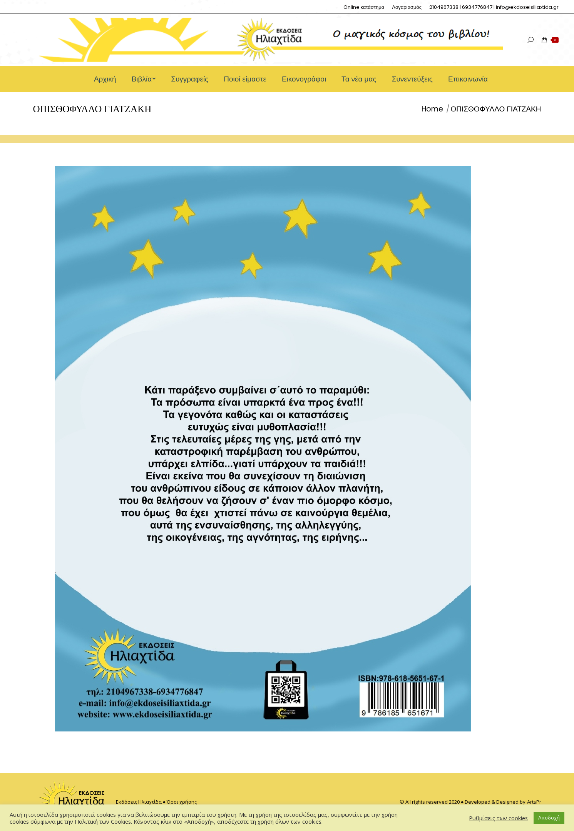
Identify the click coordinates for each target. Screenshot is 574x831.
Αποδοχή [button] (549, 817)
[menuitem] (364, 7)
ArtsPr (534, 801)
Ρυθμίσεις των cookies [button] (498, 817)
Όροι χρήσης (182, 801)
